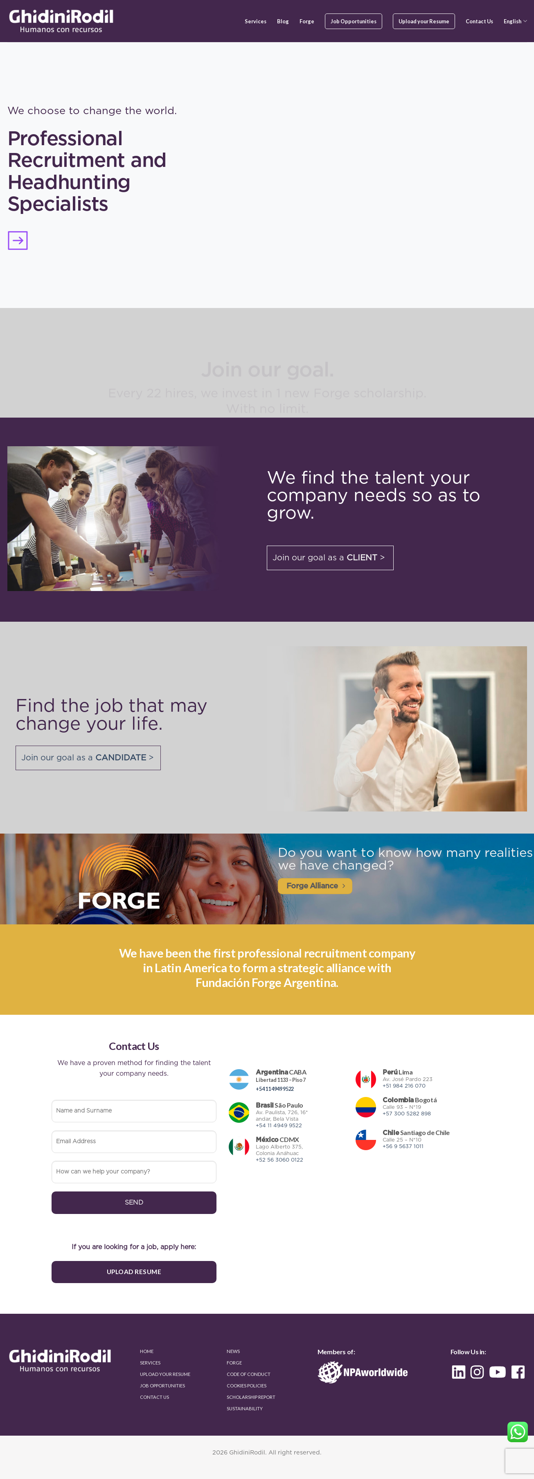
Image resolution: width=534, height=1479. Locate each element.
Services (255, 21)
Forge (307, 21)
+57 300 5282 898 (407, 1114)
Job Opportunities (353, 21)
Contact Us (479, 21)
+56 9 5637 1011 (403, 1146)
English (515, 21)
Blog (283, 21)
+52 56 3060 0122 (279, 1160)
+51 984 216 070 (404, 1086)
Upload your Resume (424, 21)
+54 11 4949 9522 (275, 1089)
